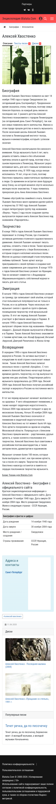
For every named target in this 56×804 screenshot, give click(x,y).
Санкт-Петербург (13, 572)
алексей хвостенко (13, 616)
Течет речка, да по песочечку (26, 726)
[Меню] (52, 18)
